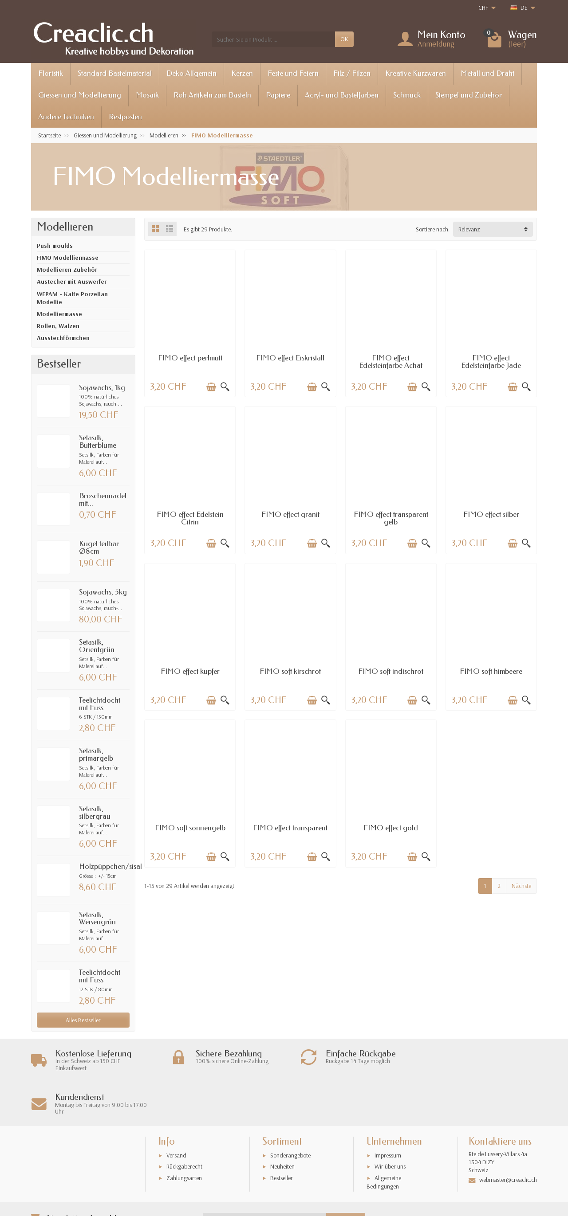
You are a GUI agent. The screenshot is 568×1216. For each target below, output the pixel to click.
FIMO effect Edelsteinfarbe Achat (390, 362)
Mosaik (147, 95)
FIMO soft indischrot (390, 671)
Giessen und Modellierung (79, 95)
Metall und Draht (487, 73)
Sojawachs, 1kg (102, 387)
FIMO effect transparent (290, 828)
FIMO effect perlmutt (190, 358)
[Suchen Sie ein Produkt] (273, 39)
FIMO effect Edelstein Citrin (190, 518)
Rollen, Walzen (58, 326)
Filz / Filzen (352, 73)
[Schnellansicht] (225, 387)
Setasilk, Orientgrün (96, 646)
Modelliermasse (59, 314)
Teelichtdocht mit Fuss (99, 704)
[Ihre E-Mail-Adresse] (265, 1177)
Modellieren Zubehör (67, 270)
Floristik (50, 73)
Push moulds (55, 246)
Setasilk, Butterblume (97, 442)
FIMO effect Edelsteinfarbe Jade (491, 362)
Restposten (125, 117)
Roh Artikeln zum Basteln (212, 95)
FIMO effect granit (290, 514)
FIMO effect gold (390, 828)
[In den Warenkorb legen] (211, 387)
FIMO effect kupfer (190, 671)
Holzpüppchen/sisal (110, 866)
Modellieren (65, 227)
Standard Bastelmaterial (115, 73)
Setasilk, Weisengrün (97, 919)
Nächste (521, 886)
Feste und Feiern (293, 73)
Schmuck (407, 95)
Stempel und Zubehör (468, 95)
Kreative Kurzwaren (415, 73)
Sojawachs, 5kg (103, 592)
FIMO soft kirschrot (290, 671)
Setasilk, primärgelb (96, 754)
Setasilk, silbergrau (94, 813)
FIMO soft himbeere (491, 671)
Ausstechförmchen (63, 338)
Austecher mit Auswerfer (71, 281)
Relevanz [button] (469, 229)
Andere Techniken (66, 117)
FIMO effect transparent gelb (391, 518)
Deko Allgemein (191, 73)
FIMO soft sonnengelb (190, 828)
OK (344, 39)
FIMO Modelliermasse (68, 258)
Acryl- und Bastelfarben (342, 95)
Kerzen (242, 73)
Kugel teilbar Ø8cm (99, 547)
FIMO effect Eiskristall (290, 358)
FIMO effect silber (491, 514)
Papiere (278, 95)
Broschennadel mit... (102, 500)
